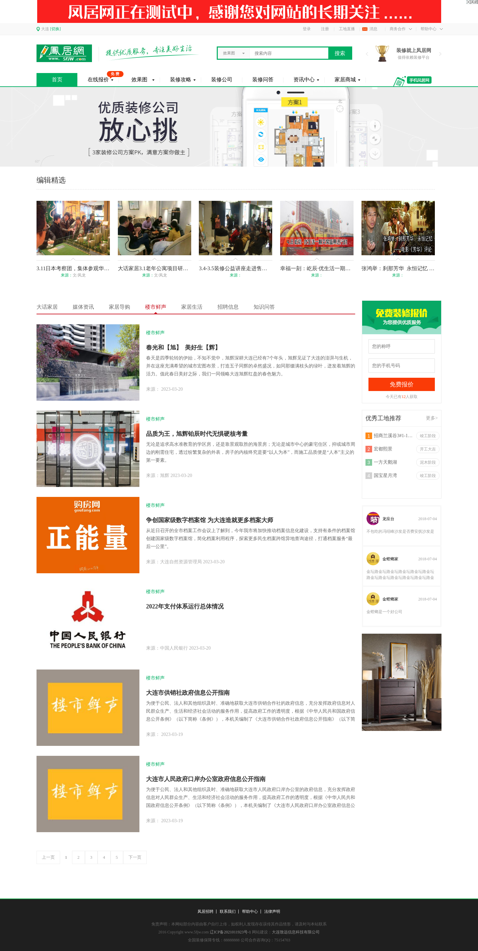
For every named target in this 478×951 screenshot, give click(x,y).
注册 (325, 29)
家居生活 (191, 307)
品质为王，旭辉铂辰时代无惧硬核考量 (197, 434)
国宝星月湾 (385, 475)
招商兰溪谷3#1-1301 (394, 435)
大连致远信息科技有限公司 (296, 932)
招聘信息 (228, 307)
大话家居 (47, 307)
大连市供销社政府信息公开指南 (188, 692)
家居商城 (345, 79)
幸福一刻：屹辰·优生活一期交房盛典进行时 (317, 268)
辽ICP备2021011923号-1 (230, 932)
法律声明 (272, 911)
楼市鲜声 (155, 307)
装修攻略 (180, 79)
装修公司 (221, 79)
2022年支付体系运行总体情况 (185, 606)
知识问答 (264, 307)
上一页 (48, 857)
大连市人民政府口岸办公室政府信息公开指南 (206, 779)
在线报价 (98, 79)
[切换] (55, 29)
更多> (432, 418)
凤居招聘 (205, 911)
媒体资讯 (83, 307)
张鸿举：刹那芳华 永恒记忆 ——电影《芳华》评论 (398, 268)
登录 (307, 29)
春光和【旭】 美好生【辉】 (183, 347)
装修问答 (263, 79)
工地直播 (347, 29)
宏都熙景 (383, 448)
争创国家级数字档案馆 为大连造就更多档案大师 (209, 520)
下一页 (134, 857)
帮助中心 (429, 29)
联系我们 (228, 911)
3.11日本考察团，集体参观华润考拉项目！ (73, 268)
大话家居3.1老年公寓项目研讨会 (154, 268)
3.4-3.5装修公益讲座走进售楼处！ (235, 268)
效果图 (139, 79)
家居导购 (119, 307)
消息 (373, 29)
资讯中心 (304, 79)
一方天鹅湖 (385, 462)
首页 (57, 79)
